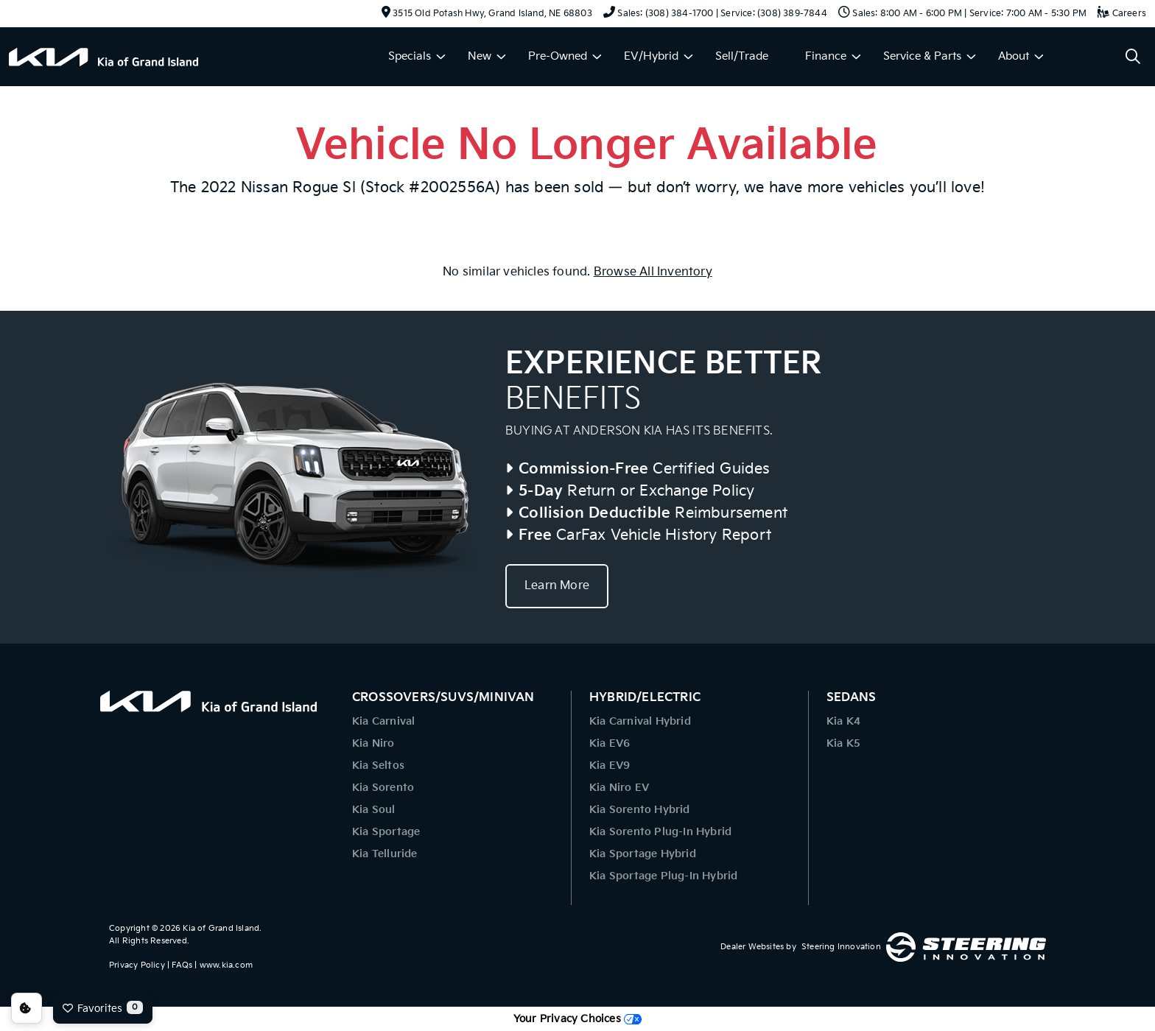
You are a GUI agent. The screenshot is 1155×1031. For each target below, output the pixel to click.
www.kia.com (226, 965)
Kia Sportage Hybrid (642, 854)
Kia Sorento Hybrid (639, 809)
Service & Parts (922, 56)
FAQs (182, 965)
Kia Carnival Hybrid (640, 721)
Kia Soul (374, 809)
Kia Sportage (386, 832)
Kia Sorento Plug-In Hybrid (660, 832)
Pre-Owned (557, 56)
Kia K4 (843, 721)
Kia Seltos (378, 765)
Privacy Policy (137, 965)
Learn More (556, 586)
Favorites (103, 1007)
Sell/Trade (741, 56)
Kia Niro (373, 743)
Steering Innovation (841, 946)
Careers (1122, 13)
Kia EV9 (609, 765)
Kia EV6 (609, 743)
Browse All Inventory (653, 272)
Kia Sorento (383, 787)
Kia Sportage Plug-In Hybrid (663, 876)
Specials (409, 56)
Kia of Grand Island (221, 928)
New (479, 56)
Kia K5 (843, 743)
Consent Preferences (26, 1008)
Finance (825, 56)
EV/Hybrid (651, 56)
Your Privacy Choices (577, 1019)
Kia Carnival (383, 721)
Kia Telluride (385, 854)
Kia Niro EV (619, 787)
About (1013, 56)
